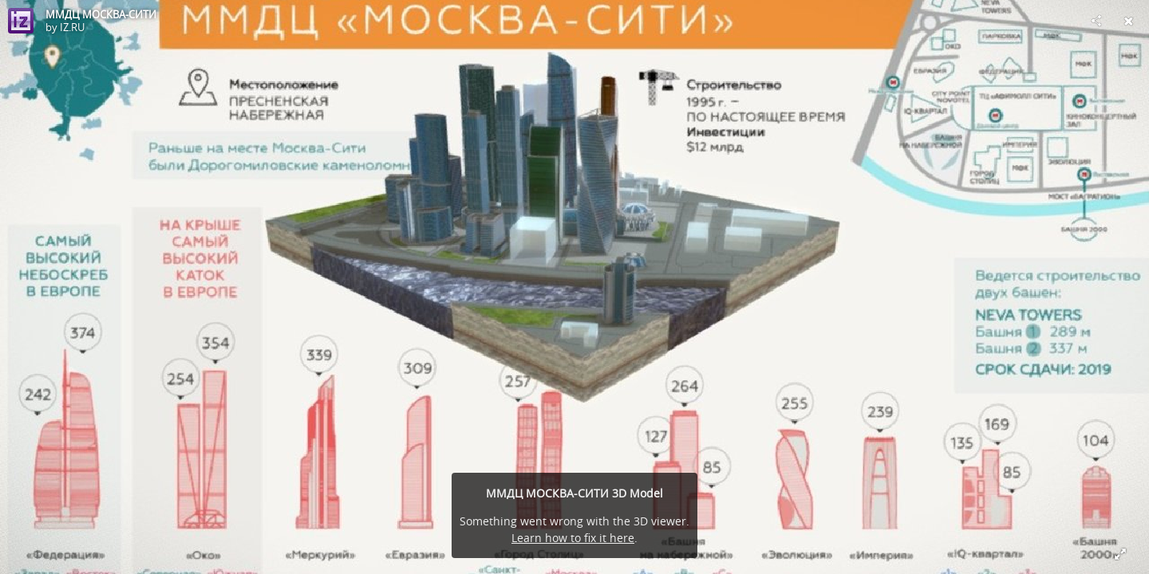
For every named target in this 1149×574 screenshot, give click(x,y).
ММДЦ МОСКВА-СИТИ (100, 14)
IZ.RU (72, 27)
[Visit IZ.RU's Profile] (21, 20)
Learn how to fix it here (572, 537)
